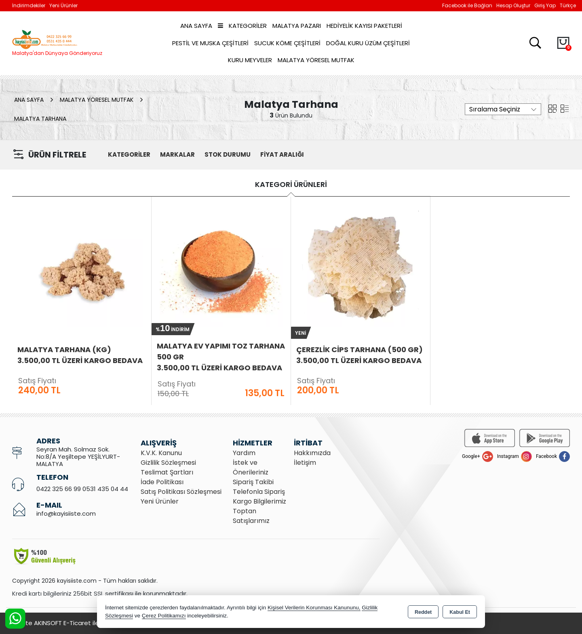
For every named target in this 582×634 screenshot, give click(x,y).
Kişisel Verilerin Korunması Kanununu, (314, 608)
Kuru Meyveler (250, 60)
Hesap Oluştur (513, 5)
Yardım (244, 453)
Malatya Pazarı (296, 25)
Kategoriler (242, 25)
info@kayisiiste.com (66, 513)
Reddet (423, 612)
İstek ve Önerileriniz (250, 467)
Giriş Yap (545, 5)
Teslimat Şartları (167, 472)
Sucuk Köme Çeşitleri (287, 43)
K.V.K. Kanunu (161, 453)
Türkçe (568, 5)
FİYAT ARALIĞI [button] (282, 154)
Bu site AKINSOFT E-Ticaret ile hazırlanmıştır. (76, 623)
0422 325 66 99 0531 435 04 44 (82, 489)
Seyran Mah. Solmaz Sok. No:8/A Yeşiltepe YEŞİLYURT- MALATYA (78, 456)
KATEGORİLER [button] (129, 154)
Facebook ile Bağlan (467, 5)
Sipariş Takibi (253, 482)
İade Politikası (162, 482)
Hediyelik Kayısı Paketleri (364, 25)
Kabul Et (459, 612)
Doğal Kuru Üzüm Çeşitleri (368, 43)
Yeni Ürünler (160, 501)
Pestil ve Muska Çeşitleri (210, 43)
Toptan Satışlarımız (251, 515)
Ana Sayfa (196, 25)
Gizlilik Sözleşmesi (168, 462)
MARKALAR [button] (177, 154)
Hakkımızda (312, 453)
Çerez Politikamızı (164, 616)
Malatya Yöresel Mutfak (316, 60)
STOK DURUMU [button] (228, 154)
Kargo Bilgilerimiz (259, 501)
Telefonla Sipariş (259, 491)
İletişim (305, 462)
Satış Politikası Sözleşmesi (181, 491)
